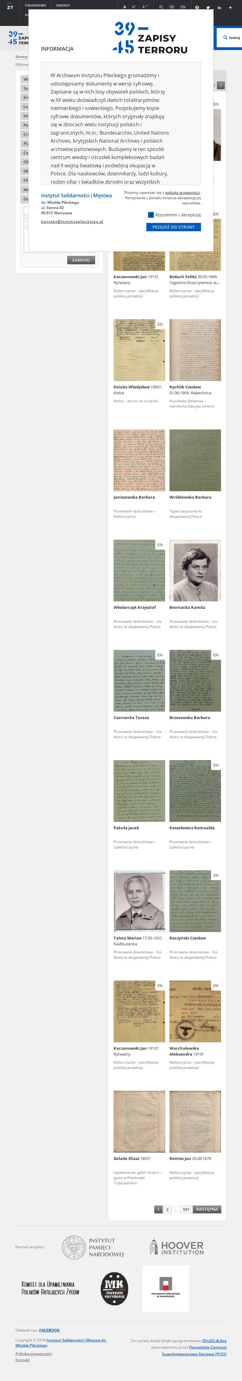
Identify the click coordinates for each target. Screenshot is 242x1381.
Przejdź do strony (173, 227)
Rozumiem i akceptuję (174, 215)
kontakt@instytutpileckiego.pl (72, 221)
